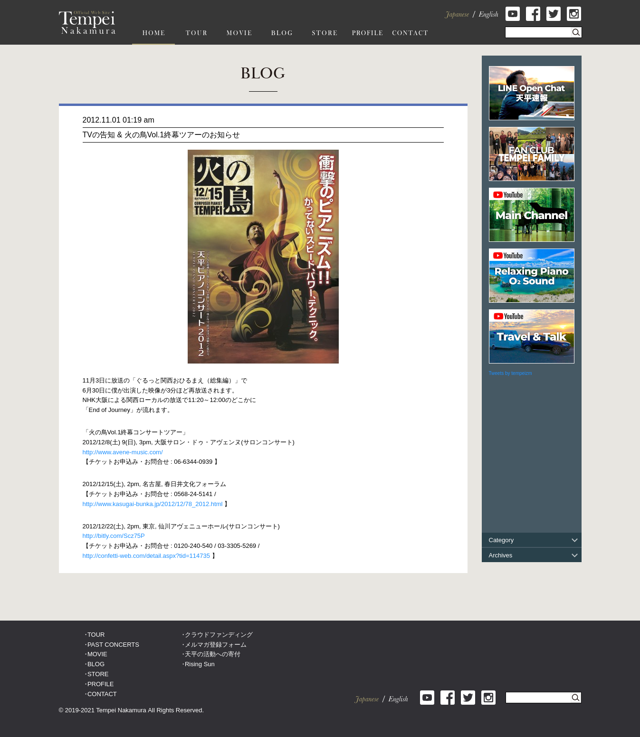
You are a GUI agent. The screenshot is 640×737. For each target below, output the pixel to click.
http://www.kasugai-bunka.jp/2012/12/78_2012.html (153, 503)
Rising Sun (200, 664)
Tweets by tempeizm (510, 373)
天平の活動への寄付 (212, 654)
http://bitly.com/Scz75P (114, 535)
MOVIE (97, 654)
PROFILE (100, 684)
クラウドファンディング (219, 634)
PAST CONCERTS (113, 644)
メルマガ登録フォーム (216, 644)
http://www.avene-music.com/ (123, 452)
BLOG (96, 664)
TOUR (96, 634)
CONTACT (102, 694)
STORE (98, 674)
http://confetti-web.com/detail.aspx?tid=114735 (146, 555)
